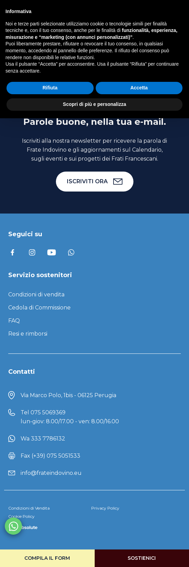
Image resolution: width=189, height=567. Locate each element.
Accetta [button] (139, 87)
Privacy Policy (105, 508)
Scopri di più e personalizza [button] (94, 104)
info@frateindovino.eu (51, 473)
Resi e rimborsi (27, 333)
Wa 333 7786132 (43, 438)
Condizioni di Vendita (29, 508)
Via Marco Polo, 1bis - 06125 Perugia (68, 395)
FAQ (14, 320)
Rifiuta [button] (50, 87)
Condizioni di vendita (36, 294)
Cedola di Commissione (39, 307)
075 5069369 (48, 412)
